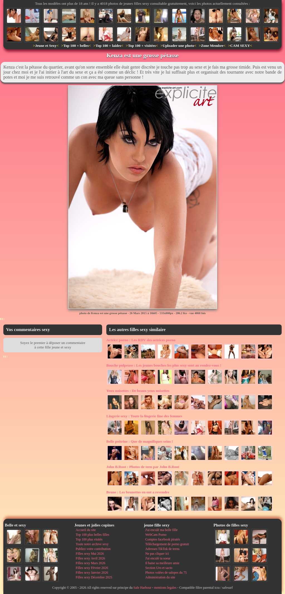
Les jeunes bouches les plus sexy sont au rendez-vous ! (163, 365)
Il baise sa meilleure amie (162, 563)
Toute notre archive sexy (92, 544)
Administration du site (160, 577)
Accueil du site (86, 530)
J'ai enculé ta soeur (157, 558)
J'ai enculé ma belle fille (161, 530)
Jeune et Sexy (45, 45)
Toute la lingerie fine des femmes (144, 416)
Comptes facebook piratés (162, 539)
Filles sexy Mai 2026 (90, 554)
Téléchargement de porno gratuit (167, 544)
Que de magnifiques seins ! (139, 441)
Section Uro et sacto (158, 568)
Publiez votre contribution (93, 549)
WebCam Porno (155, 535)
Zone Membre (212, 45)
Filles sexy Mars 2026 (90, 563)
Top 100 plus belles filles (92, 535)
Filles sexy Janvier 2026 (92, 572)
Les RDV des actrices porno (140, 340)
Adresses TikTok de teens (162, 549)
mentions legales (165, 588)
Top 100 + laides (108, 45)
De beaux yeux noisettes (137, 391)
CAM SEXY (240, 45)
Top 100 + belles (76, 45)
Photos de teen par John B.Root (142, 467)
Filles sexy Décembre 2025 (94, 577)
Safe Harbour (142, 588)
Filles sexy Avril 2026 (90, 558)
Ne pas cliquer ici (157, 554)
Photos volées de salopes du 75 (166, 572)
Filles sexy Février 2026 (92, 568)
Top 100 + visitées (142, 45)
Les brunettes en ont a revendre (137, 492)
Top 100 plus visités (89, 539)
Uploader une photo (178, 45)
